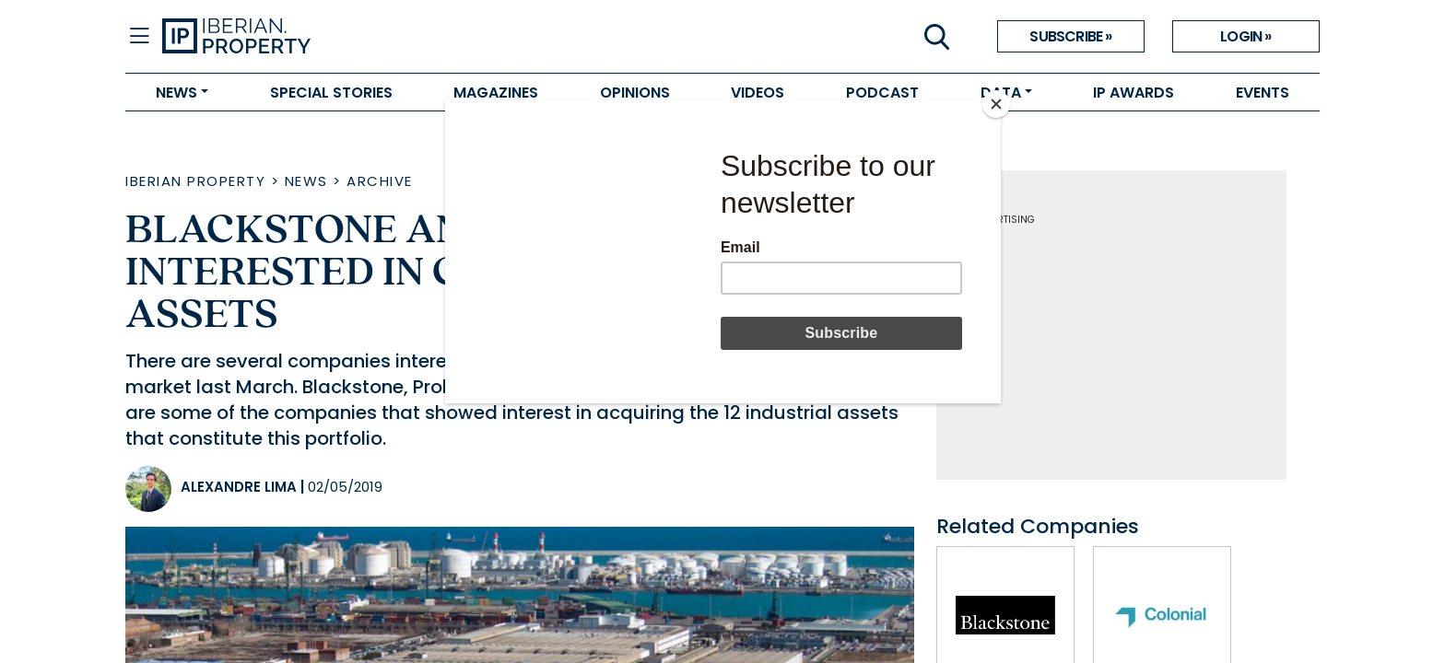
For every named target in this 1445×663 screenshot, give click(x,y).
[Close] (996, 104)
